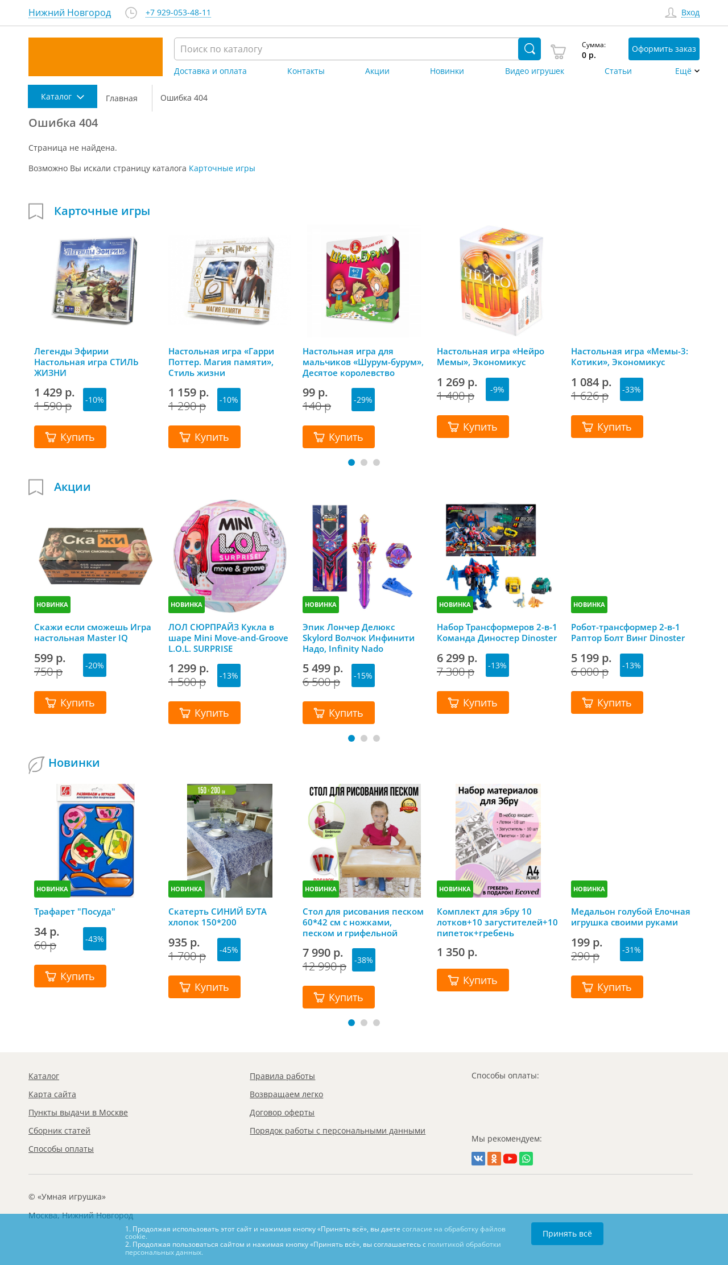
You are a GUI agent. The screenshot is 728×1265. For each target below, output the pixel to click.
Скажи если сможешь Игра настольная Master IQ (92, 632)
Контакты (306, 71)
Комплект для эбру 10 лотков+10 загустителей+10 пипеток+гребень (497, 922)
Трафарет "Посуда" (74, 911)
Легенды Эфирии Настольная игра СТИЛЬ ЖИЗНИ (86, 362)
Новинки (447, 71)
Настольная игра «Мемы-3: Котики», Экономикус (629, 356)
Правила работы (282, 1075)
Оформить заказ (664, 48)
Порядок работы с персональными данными (337, 1130)
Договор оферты (282, 1112)
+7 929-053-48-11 (178, 13)
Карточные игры (222, 168)
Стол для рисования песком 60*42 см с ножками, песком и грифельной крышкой (363, 922)
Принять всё (567, 1233)
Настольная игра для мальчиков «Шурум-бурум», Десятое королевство (363, 362)
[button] (351, 462)
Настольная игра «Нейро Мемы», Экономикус (490, 356)
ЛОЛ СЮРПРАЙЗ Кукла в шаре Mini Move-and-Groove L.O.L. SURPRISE (228, 638)
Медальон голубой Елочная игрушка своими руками (630, 917)
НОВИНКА (52, 604)
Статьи (618, 71)
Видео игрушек (534, 71)
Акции (377, 71)
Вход (690, 13)
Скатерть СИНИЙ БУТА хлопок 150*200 (217, 917)
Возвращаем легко (286, 1094)
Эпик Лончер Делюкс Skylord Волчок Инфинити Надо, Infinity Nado (359, 638)
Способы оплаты (61, 1148)
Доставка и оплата (210, 71)
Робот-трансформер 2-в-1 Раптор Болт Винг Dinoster (628, 632)
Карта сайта (52, 1094)
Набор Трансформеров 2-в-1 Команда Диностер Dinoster (497, 632)
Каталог (43, 1075)
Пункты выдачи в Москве (78, 1112)
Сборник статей (59, 1130)
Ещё (683, 71)
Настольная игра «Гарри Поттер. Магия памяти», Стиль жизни (221, 362)
